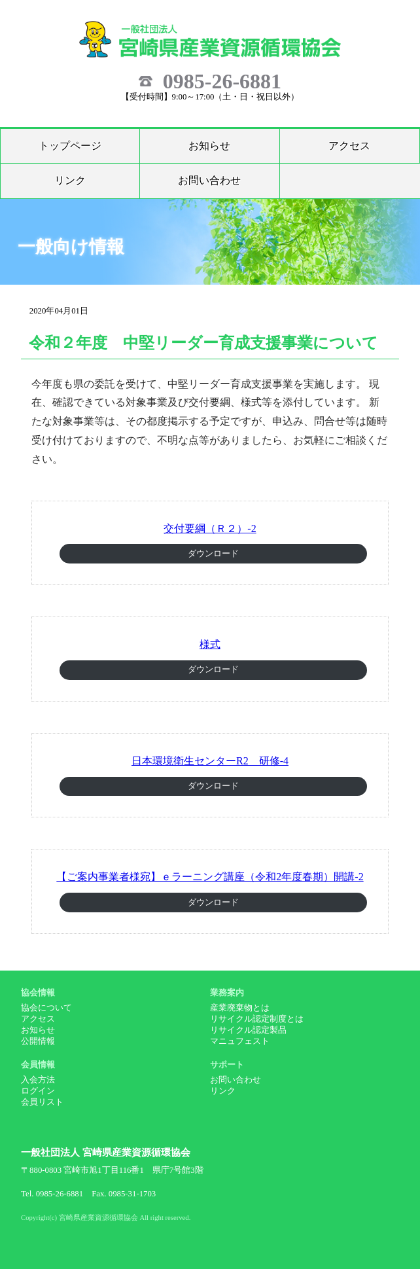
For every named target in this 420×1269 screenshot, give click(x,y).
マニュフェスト (240, 1041)
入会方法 (38, 1079)
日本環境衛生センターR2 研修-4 (210, 760)
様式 (210, 644)
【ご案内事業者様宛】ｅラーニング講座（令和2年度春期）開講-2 (209, 876)
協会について (46, 1007)
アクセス (349, 145)
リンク (70, 180)
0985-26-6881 (222, 81)
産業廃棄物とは (240, 1007)
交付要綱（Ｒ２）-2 (210, 528)
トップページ (70, 145)
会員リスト (42, 1102)
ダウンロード (213, 553)
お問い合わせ (209, 180)
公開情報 (38, 1041)
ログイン (38, 1091)
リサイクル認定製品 (248, 1030)
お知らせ (209, 145)
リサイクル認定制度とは (257, 1019)
